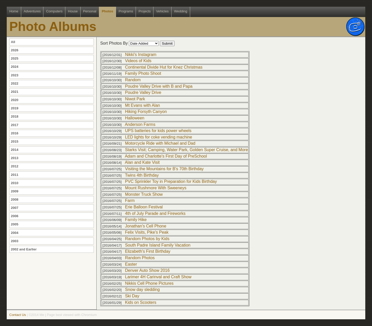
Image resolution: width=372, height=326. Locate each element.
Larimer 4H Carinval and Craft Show (158, 277)
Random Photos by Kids (147, 239)
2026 (14, 50)
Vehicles (162, 11)
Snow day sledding (142, 289)
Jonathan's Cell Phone (145, 226)
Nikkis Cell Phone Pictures (149, 283)
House (73, 11)
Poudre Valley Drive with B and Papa (158, 86)
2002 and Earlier (24, 249)
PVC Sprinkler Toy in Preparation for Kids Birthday (171, 181)
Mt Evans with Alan (142, 105)
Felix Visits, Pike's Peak (146, 232)
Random (133, 80)
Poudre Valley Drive (143, 92)
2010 (14, 183)
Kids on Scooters (140, 302)
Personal (89, 11)
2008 (14, 199)
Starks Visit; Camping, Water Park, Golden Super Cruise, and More (186, 150)
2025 (14, 58)
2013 (14, 158)
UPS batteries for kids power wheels (158, 130)
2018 (14, 116)
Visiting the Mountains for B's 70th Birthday (164, 169)
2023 (14, 75)
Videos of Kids (138, 61)
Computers (54, 11)
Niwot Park (135, 99)
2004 (14, 233)
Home (13, 11)
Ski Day (132, 296)
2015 (14, 141)
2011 (14, 175)
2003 (14, 241)
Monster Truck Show (144, 194)
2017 (14, 125)
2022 (14, 83)
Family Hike (136, 219)
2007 (14, 208)
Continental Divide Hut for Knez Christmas (164, 67)
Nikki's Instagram (140, 54)
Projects (144, 11)
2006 (14, 216)
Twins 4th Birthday (142, 175)
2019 (14, 108)
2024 (14, 67)
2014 (14, 150)
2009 (14, 191)
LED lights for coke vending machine (158, 137)
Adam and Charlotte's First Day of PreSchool (166, 156)
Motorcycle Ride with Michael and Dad (160, 143)
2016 (14, 133)
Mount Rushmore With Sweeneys (155, 188)
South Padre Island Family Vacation (157, 245)
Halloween (134, 118)
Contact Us (17, 315)
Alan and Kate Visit (142, 162)
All (13, 42)
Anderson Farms (140, 124)
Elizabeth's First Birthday (148, 251)
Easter (131, 264)
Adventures (32, 11)
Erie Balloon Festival (144, 207)
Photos (107, 11)
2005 (14, 224)
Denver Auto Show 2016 (147, 270)
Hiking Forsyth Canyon (146, 111)
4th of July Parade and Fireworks (155, 213)
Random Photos (140, 258)
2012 (14, 166)
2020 (14, 100)
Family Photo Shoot (143, 73)
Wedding (180, 11)
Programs (126, 11)
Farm (130, 200)
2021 (14, 92)
